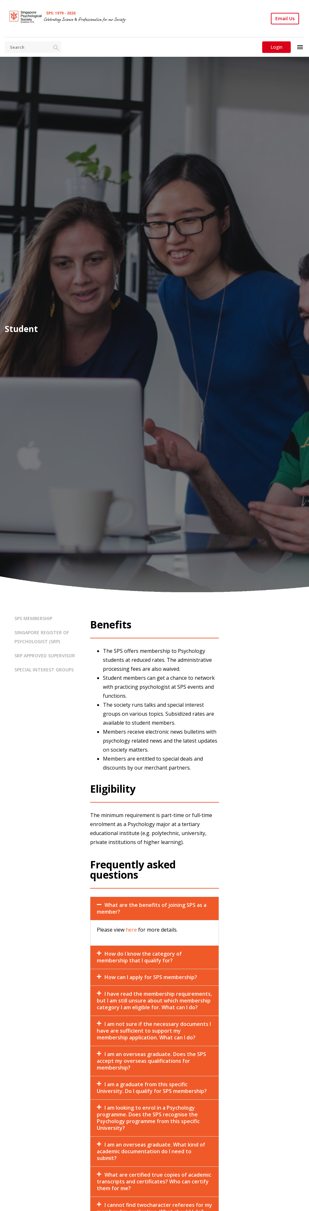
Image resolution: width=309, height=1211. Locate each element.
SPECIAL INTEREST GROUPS (44, 670)
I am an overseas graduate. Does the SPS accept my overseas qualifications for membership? (151, 1061)
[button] (154, 908)
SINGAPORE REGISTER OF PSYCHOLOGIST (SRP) (41, 636)
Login (276, 47)
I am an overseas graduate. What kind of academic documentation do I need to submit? (151, 1151)
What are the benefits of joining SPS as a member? (151, 908)
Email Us (285, 18)
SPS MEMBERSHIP (33, 618)
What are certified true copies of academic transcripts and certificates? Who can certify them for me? (154, 1181)
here (131, 929)
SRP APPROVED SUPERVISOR (44, 655)
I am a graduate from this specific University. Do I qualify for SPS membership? (152, 1088)
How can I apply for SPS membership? (150, 977)
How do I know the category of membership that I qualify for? (139, 957)
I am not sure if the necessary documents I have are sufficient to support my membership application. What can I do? (154, 1030)
